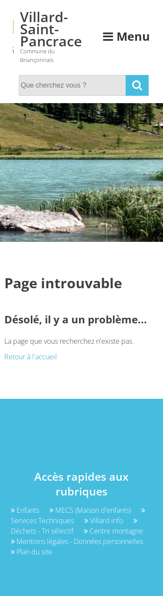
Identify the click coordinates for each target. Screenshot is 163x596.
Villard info (104, 520)
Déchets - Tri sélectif (74, 526)
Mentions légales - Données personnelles (77, 541)
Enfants (26, 510)
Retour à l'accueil (30, 357)
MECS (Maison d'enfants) (91, 510)
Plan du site (31, 552)
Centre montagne (113, 531)
